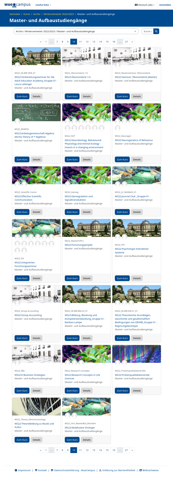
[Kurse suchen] (148, 31)
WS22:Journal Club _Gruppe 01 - (132, 196)
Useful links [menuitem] (42, 4)
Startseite (15, 14)
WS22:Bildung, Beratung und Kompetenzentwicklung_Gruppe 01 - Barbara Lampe (85, 318)
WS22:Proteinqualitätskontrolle (132, 374)
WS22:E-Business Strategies (30, 374)
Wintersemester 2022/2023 (59, 14)
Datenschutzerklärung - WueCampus (73, 470)
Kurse (26, 14)
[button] (145, 5)
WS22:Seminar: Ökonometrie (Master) (136, 77)
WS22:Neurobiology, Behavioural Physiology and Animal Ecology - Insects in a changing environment (84, 143)
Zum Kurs (22, 96)
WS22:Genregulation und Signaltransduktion (79, 198)
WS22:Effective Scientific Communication (28, 198)
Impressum (22, 470)
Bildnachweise (149, 470)
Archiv (36, 14)
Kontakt (41, 470)
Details (36, 96)
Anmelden (165, 4)
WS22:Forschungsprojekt (79, 244)
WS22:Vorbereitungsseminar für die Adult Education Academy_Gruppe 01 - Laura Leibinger (36, 80)
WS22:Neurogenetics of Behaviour (134, 140)
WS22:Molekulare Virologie (80, 427)
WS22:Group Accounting (28, 315)
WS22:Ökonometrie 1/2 (78, 77)
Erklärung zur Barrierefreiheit (117, 470)
